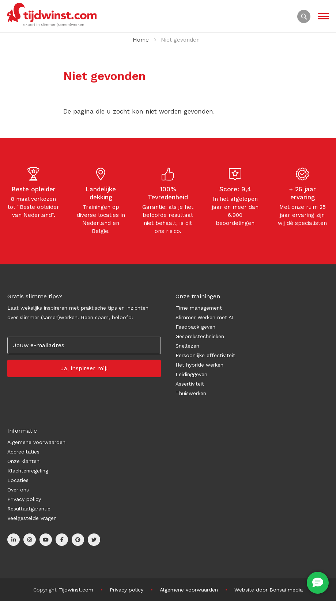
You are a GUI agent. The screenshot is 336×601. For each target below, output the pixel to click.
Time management (198, 308)
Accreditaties (23, 452)
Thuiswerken (190, 393)
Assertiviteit (189, 384)
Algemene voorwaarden (36, 442)
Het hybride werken (199, 365)
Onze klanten (23, 461)
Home (141, 40)
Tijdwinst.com (75, 590)
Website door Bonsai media (268, 590)
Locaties (18, 480)
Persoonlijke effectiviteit (205, 355)
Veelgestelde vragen (32, 518)
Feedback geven (195, 327)
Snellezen (187, 346)
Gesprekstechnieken (199, 336)
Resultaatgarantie (28, 509)
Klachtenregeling (27, 471)
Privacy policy (24, 499)
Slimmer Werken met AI (204, 317)
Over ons (18, 490)
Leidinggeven (191, 374)
